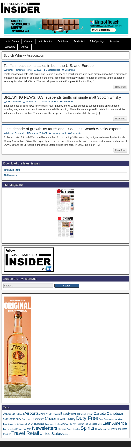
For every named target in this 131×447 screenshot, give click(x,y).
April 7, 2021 (35, 70)
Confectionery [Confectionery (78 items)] (12, 419)
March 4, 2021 (32, 101)
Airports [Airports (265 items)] (31, 413)
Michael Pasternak (15, 70)
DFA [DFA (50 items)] (59, 419)
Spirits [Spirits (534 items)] (87, 428)
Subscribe (9, 46)
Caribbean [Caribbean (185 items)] (115, 413)
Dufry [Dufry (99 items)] (71, 419)
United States (11, 41)
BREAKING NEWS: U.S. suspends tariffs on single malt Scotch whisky (62, 97)
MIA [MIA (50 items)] (29, 429)
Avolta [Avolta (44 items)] (49, 414)
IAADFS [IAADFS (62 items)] (67, 423)
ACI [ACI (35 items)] (22, 414)
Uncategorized (53, 70)
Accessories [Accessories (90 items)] (11, 413)
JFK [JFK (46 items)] (100, 424)
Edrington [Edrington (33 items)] (21, 424)
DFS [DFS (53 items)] (64, 419)
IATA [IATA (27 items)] (74, 424)
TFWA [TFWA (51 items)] (98, 429)
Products (78, 41)
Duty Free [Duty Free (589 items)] (87, 418)
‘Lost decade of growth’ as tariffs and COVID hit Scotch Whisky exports (62, 129)
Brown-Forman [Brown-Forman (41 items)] (85, 414)
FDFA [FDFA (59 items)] (29, 423)
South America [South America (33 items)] (73, 429)
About (24, 46)
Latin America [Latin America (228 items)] (115, 423)
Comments (70, 70)
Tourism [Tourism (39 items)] (106, 429)
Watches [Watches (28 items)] (66, 434)
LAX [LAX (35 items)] (5, 429)
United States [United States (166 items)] (51, 433)
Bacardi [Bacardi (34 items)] (56, 414)
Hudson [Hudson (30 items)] (58, 424)
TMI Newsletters (12, 170)
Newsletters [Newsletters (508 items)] (44, 428)
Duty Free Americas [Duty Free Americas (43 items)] (109, 419)
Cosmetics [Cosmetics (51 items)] (38, 419)
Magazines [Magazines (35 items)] (21, 429)
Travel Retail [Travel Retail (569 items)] (25, 433)
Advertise (114, 41)
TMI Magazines (11, 175)
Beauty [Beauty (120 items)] (65, 413)
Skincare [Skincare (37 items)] (62, 429)
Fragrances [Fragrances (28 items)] (50, 424)
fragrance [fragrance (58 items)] (39, 423)
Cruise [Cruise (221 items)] (50, 418)
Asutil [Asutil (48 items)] (42, 414)
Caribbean (63, 41)
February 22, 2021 (38, 133)
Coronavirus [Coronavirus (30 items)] (27, 419)
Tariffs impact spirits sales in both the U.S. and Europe (49, 65)
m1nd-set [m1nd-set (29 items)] (12, 429)
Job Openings (97, 41)
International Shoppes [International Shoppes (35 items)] (87, 424)
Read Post (120, 87)
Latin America (45, 41)
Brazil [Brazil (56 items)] (74, 413)
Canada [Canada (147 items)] (100, 413)
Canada (28, 41)
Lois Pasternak (13, 101)
